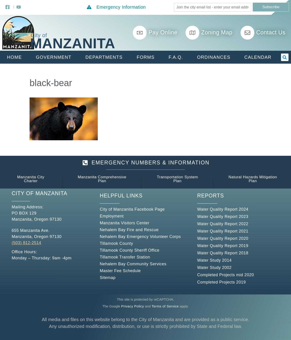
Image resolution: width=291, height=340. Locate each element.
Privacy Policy (132, 306)
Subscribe (271, 7)
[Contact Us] (247, 33)
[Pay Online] (140, 33)
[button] (284, 57)
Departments (104, 57)
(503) (17, 242)
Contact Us (271, 32)
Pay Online (162, 32)
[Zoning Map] (192, 33)
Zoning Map (216, 32)
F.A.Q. (176, 57)
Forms (146, 57)
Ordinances (213, 57)
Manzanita (72, 43)
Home (14, 57)
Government (53, 57)
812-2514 (31, 242)
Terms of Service (165, 306)
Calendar (257, 57)
